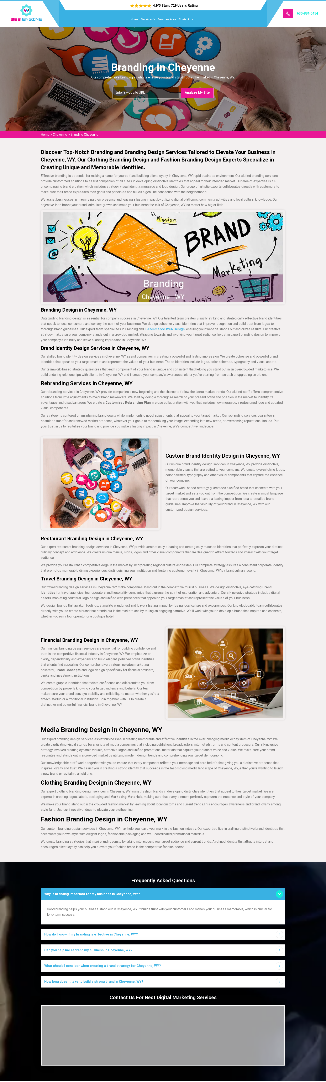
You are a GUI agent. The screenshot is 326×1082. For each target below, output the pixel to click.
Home (134, 19)
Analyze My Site (197, 92)
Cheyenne (60, 135)
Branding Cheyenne (84, 135)
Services (147, 19)
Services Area (167, 19)
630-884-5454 (307, 13)
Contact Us (186, 19)
